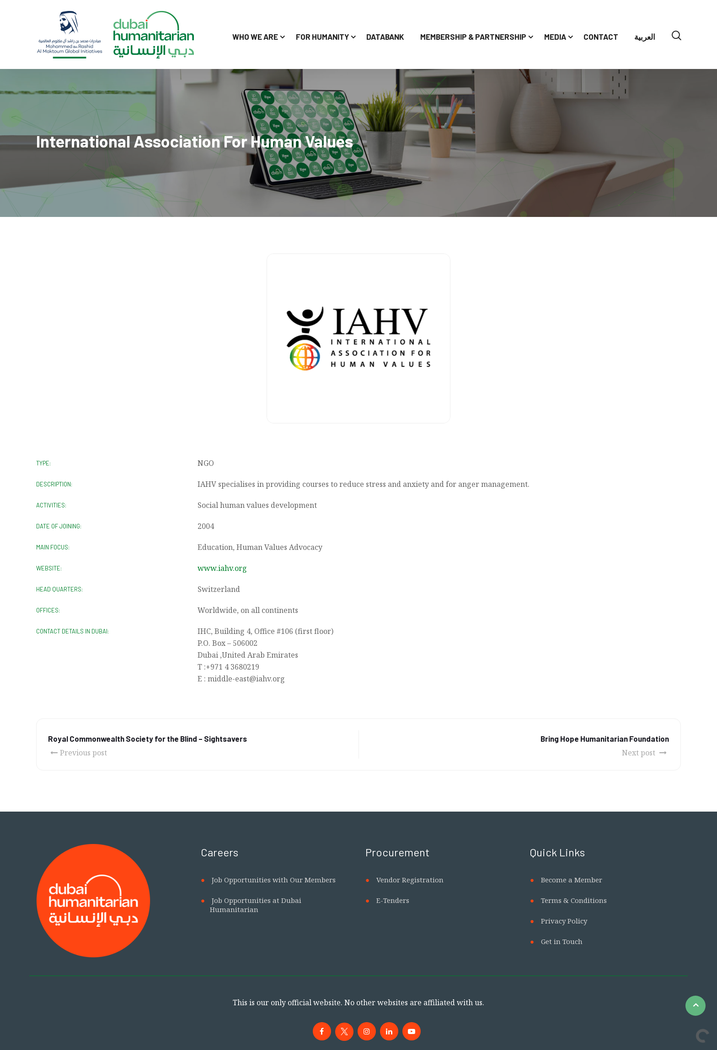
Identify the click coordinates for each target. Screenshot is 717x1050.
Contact (600, 36)
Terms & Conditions (574, 900)
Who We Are (255, 36)
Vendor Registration (410, 879)
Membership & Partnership (473, 36)
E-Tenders (392, 900)
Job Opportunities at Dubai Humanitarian (255, 905)
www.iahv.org (222, 568)
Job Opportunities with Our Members (274, 879)
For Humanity (322, 36)
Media (555, 36)
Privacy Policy (564, 920)
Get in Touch (562, 941)
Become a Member (571, 879)
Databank (385, 36)
